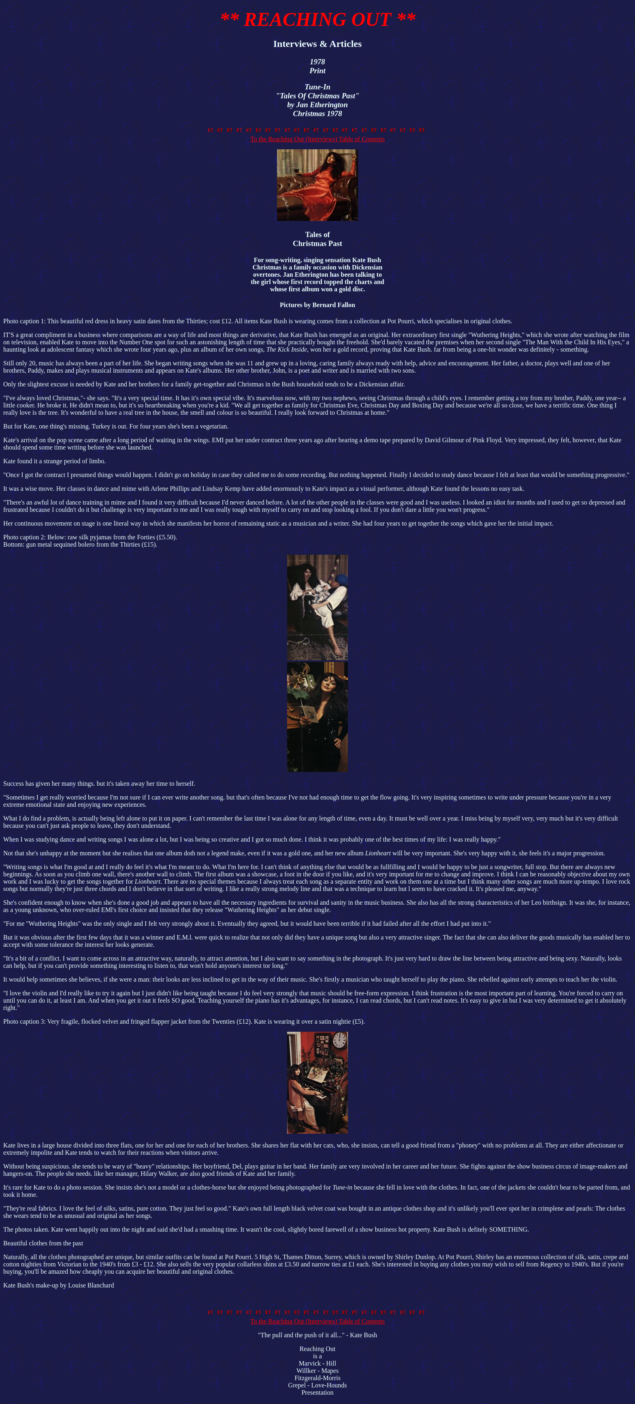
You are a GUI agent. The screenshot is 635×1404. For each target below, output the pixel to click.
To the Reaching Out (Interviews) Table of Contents (317, 135)
